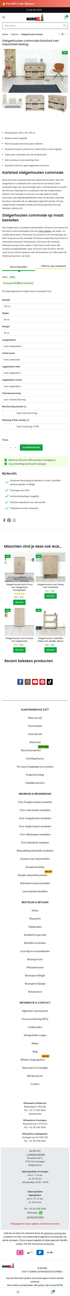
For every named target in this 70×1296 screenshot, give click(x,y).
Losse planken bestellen (35, 891)
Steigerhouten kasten (32, 34)
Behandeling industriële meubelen (35, 850)
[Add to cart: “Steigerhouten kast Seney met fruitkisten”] (50, 596)
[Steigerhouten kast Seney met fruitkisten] (50, 567)
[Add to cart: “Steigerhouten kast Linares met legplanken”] (19, 650)
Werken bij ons (35, 1075)
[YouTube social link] (35, 682)
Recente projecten (35, 749)
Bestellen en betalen (35, 942)
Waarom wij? (35, 717)
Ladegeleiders (9, 339)
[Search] (35, 26)
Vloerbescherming (11, 393)
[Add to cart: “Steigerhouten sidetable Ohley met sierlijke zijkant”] (50, 650)
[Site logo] (35, 17)
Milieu (35, 1043)
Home (5, 34)
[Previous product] (59, 34)
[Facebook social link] (4, 520)
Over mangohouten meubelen (35, 818)
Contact (35, 1084)
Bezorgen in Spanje (35, 983)
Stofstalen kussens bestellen (35, 883)
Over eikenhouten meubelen (35, 834)
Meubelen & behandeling (35, 794)
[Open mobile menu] (4, 17)
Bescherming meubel (14, 406)
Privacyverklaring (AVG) (35, 1018)
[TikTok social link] (50, 682)
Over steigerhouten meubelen (35, 826)
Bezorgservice (35, 959)
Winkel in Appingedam (35, 1058)
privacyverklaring (45, 1243)
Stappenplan (35, 926)
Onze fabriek (35, 734)
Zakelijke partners (35, 782)
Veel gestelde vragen (35, 1035)
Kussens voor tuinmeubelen (35, 858)
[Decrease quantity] (5, 447)
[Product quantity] (10, 447)
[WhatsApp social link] (14, 520)
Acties (35, 910)
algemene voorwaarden (55, 1233)
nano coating (45, 231)
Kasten (14, 34)
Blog (35, 1051)
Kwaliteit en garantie (35, 934)
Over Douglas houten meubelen (35, 802)
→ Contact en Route (35, 1154)
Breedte (6, 299)
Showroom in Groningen (35, 1067)
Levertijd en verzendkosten (35, 951)
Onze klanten (35, 725)
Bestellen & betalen (35, 902)
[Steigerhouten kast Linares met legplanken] (19, 621)
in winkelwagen (31, 447)
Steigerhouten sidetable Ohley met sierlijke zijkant (51, 640)
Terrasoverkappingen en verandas (35, 766)
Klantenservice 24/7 (35, 709)
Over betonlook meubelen (35, 842)
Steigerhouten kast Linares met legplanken (19, 640)
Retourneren (35, 991)
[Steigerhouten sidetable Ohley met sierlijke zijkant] (50, 621)
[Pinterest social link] (9, 520)
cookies (19, 1243)
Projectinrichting (35, 774)
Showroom (35, 742)
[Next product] (66, 34)
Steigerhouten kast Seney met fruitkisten (50, 586)
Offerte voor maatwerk (53, 265)
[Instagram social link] (28, 682)
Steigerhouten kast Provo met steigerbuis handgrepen (19, 587)
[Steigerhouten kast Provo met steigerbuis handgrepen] (19, 567)
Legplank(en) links (11, 366)
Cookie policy (35, 1027)
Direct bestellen (18, 266)
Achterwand (8, 353)
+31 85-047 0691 (34, 10)
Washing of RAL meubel (15, 419)
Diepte (5, 313)
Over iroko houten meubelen (35, 810)
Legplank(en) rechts (12, 379)
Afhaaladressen (35, 967)
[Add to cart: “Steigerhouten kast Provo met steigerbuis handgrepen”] (19, 602)
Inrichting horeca (35, 758)
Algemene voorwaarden (35, 1010)
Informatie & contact (35, 1002)
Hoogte (6, 326)
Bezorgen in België (35, 975)
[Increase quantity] (15, 447)
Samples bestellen (35, 867)
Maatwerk (35, 918)
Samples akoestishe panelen (35, 874)
